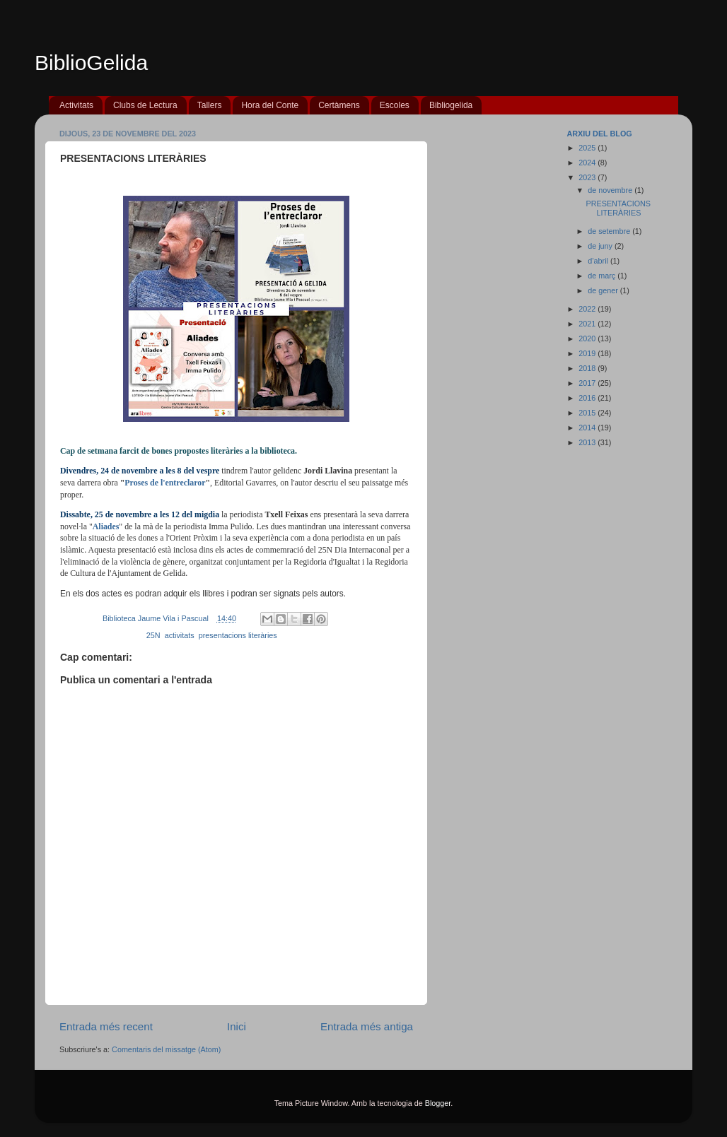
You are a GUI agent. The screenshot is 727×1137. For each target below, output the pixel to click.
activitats (179, 635)
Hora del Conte (269, 105)
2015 (588, 412)
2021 (588, 323)
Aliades (106, 526)
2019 (588, 353)
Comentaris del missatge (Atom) (166, 1049)
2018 (588, 368)
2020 (588, 338)
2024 (588, 162)
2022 (588, 309)
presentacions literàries (238, 635)
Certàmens (339, 105)
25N (153, 635)
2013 (588, 442)
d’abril (599, 261)
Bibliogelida (450, 105)
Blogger (438, 1103)
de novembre (611, 190)
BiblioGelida (91, 62)
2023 (588, 177)
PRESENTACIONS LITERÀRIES (618, 208)
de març (602, 275)
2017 (588, 383)
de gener (604, 290)
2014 (588, 427)
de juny (601, 246)
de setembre (610, 231)
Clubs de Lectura (145, 105)
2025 (588, 147)
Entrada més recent (106, 1026)
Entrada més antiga (366, 1026)
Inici (236, 1026)
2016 (588, 398)
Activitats (76, 105)
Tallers (209, 105)
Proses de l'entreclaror (164, 483)
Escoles (394, 105)
